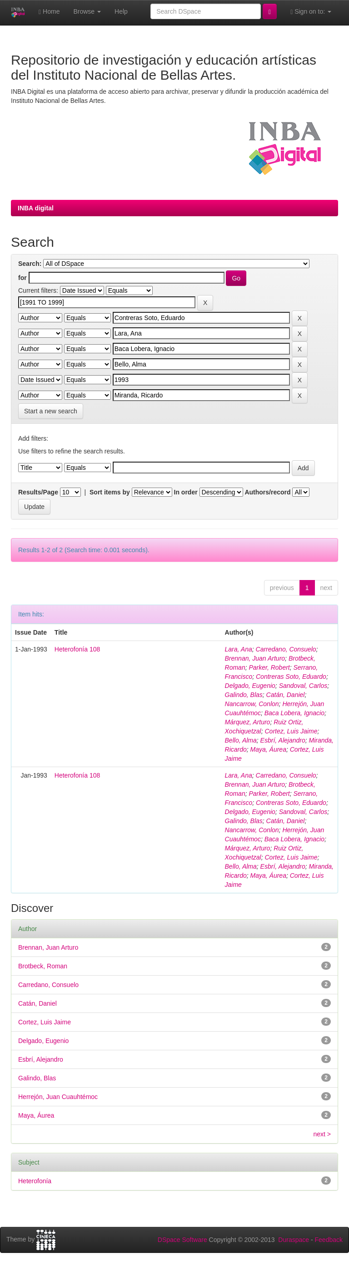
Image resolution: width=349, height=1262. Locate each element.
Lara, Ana (238, 649)
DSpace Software (182, 1239)
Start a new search (50, 411)
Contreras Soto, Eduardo (291, 676)
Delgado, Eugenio (250, 685)
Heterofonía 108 (77, 649)
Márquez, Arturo (247, 722)
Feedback (329, 1239)
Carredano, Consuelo (286, 649)
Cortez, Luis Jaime (290, 731)
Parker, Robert (269, 667)
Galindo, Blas (244, 694)
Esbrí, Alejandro (282, 740)
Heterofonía (34, 1181)
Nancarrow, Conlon (252, 703)
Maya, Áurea (268, 749)
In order (186, 492)
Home (49, 11)
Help (121, 11)
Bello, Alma (241, 740)
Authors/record (267, 492)
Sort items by (110, 492)
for (22, 277)
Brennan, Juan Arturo (255, 658)
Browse (87, 11)
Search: (29, 263)
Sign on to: (310, 11)
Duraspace (293, 1239)
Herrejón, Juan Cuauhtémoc (58, 1096)
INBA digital (36, 208)
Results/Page (38, 492)
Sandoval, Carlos (303, 685)
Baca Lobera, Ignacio (294, 713)
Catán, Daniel (285, 694)
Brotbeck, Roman (42, 966)
